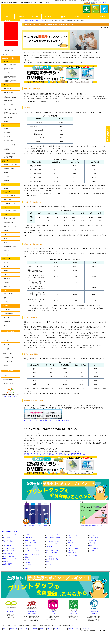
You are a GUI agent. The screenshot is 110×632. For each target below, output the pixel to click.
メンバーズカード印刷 (30, 543)
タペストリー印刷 (94, 535)
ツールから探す (6, 20)
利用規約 (49, 629)
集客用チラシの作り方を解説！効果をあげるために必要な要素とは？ (46, 415)
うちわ (69, 540)
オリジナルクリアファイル (53, 537)
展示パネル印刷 (93, 537)
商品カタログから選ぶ (8, 58)
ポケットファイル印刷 (52, 535)
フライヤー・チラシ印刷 (9, 535)
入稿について (23, 629)
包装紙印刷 (49, 556)
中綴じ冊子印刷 (7, 545)
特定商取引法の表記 (73, 629)
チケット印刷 (28, 537)
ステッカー (49, 546)
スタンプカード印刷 (30, 540)
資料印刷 (5, 561)
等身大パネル (92, 540)
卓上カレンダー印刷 (51, 552)
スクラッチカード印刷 (30, 548)
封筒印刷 (27, 559)
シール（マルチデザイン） (53, 544)
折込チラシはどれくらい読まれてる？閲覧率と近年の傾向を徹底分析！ (65, 20)
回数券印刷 (28, 545)
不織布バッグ (71, 543)
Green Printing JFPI (11, 611)
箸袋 (47, 561)
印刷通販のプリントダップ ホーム (32, 20)
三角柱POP (92, 551)
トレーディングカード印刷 (32, 551)
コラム (43, 20)
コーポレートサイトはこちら (10, 396)
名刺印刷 (27, 535)
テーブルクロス (93, 548)
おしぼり (48, 564)
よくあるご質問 (33, 629)
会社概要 (10, 370)
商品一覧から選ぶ (7, 54)
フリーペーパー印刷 (8, 551)
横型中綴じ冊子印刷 (8, 548)
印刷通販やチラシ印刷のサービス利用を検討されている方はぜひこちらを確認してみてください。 (56, 454)
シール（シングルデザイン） (54, 541)
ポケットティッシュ (73, 548)
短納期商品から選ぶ (7, 50)
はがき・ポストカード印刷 (32, 554)
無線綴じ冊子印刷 (7, 553)
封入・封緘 (28, 562)
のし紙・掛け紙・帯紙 (52, 559)
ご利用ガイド (10, 331)
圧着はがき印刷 (29, 557)
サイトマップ (85, 629)
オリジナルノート (72, 535)
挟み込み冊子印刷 (7, 564)
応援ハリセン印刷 (72, 555)
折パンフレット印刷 (8, 556)
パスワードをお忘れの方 (102, 2)
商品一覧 (5, 629)
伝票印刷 (27, 568)
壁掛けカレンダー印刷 (52, 550)
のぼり (91, 545)
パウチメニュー (50, 567)
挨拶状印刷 (28, 565)
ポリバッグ (71, 545)
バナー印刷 (92, 543)
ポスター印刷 (6, 537)
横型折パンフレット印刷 (9, 558)
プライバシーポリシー (60, 629)
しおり (69, 537)
